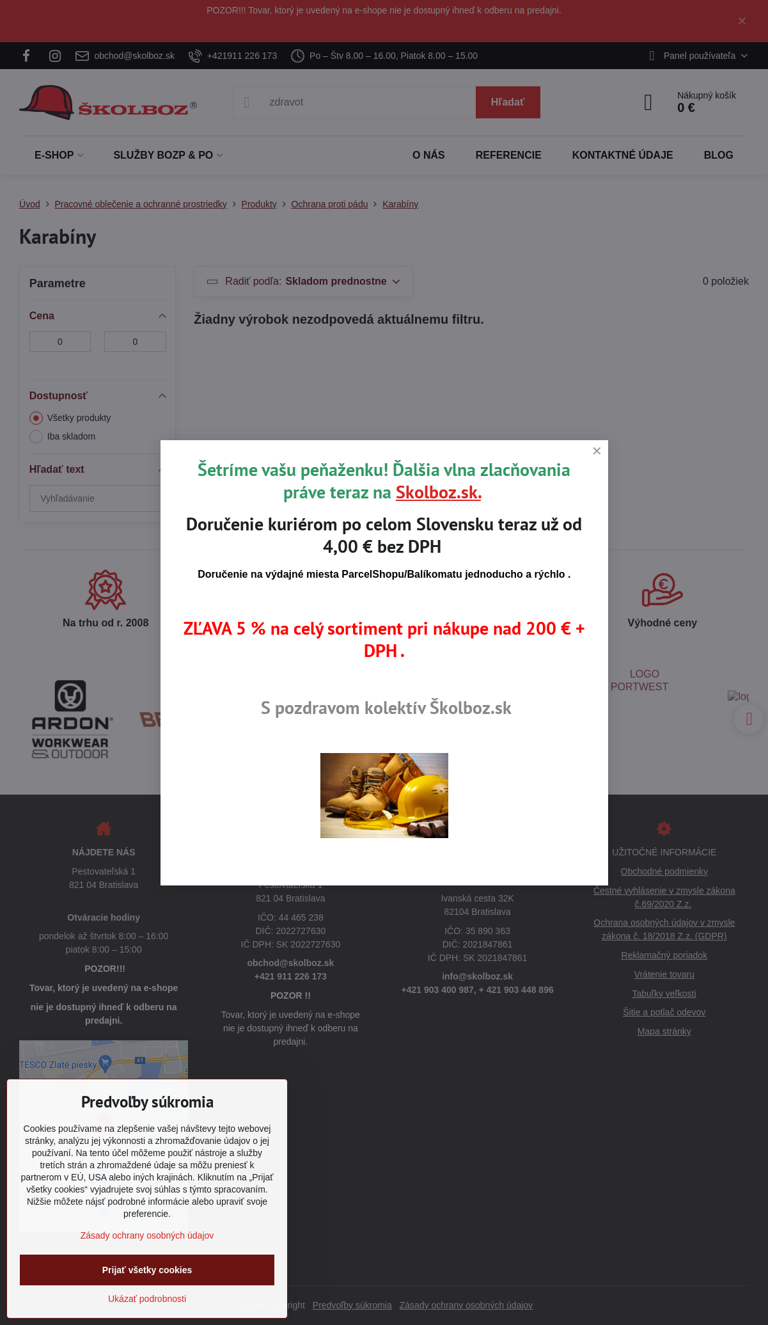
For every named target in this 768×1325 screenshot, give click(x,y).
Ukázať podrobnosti (147, 1299)
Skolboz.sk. (438, 492)
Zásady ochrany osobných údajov (147, 1235)
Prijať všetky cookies (147, 1270)
